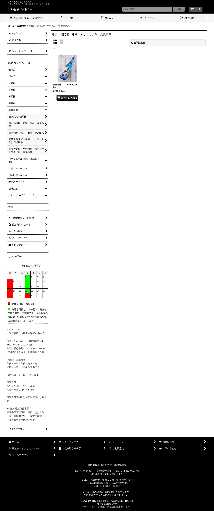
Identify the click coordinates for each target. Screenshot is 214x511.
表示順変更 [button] (138, 42)
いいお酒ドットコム (20, 9)
